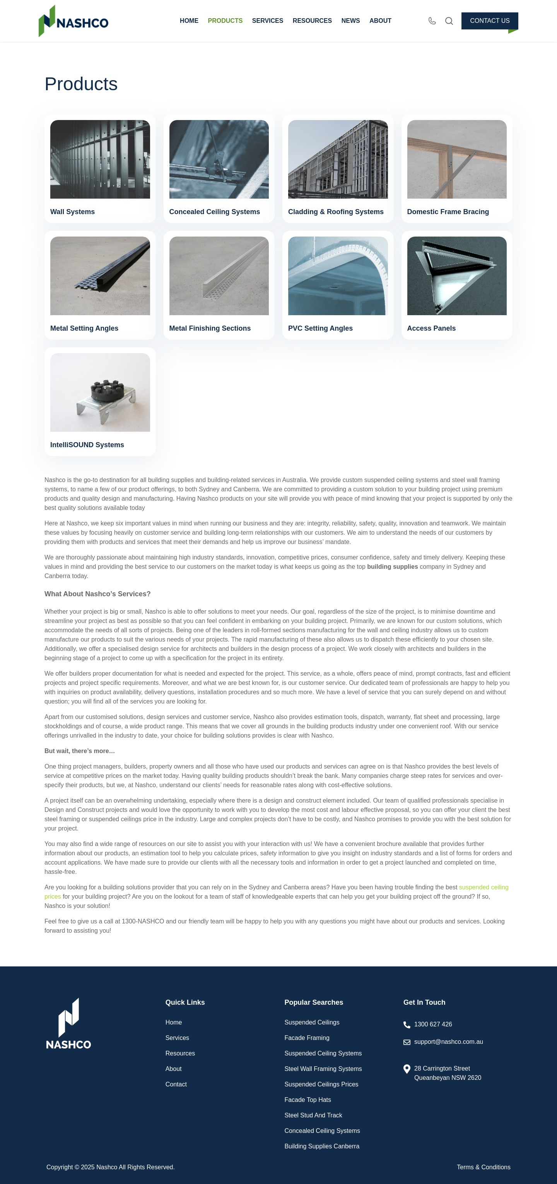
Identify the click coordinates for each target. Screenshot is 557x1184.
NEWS (351, 20)
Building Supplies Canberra (321, 1146)
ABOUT (380, 20)
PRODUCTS (225, 20)
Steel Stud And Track (313, 1115)
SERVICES (268, 20)
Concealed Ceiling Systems (322, 1130)
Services (177, 1038)
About (174, 1069)
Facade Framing (307, 1038)
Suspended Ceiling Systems (323, 1053)
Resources (180, 1053)
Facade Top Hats (307, 1099)
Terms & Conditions (484, 1167)
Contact (176, 1084)
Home (174, 1022)
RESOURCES (312, 20)
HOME (189, 20)
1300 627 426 (433, 1024)
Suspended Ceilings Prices (321, 1084)
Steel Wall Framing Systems (323, 1069)
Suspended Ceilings (311, 1022)
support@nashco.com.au (457, 1047)
